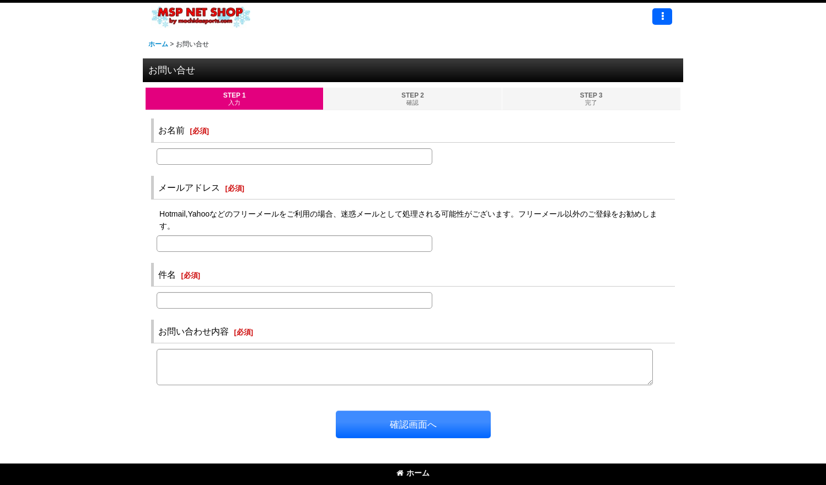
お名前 (171, 130)
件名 (167, 274)
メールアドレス (189, 187)
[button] (662, 16)
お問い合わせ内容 (193, 331)
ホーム (413, 472)
